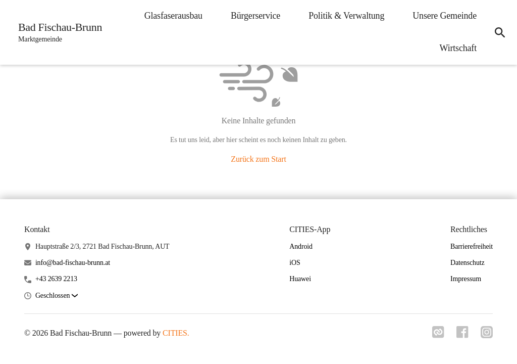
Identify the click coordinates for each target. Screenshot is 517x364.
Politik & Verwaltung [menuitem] (346, 16)
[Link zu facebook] (462, 335)
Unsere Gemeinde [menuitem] (444, 16)
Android (301, 246)
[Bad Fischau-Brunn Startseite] (57, 32)
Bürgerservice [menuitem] (255, 16)
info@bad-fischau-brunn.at (72, 262)
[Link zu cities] (438, 335)
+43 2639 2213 (56, 279)
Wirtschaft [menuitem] (458, 48)
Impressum (465, 279)
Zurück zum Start (258, 159)
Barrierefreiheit (471, 246)
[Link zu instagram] (487, 335)
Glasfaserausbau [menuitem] (173, 16)
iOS (294, 262)
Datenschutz (467, 262)
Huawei (300, 279)
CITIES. (176, 333)
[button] (56, 296)
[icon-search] (500, 32)
